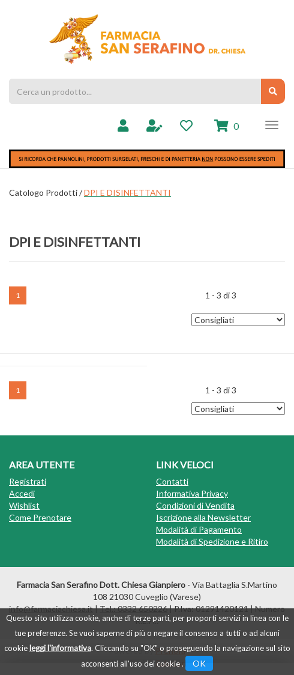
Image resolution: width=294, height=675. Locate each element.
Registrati (27, 481)
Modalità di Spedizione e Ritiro (212, 541)
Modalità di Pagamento (199, 529)
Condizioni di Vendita (195, 505)
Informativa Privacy (192, 493)
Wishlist (24, 505)
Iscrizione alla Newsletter (203, 517)
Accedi (22, 493)
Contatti (172, 481)
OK (199, 663)
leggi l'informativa (60, 648)
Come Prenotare (40, 517)
